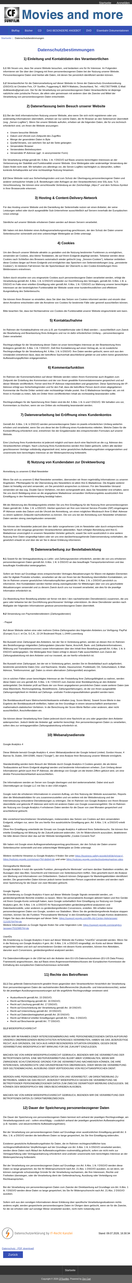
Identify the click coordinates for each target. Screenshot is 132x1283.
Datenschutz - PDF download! (18, 1248)
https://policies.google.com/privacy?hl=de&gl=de (29, 859)
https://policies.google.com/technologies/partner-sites (94, 859)
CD (39, 30)
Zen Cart (86, 1279)
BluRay (15, 30)
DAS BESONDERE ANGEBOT (64, 30)
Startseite (105, 3)
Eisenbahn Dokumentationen (113, 30)
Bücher (29, 30)
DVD (88, 30)
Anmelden (123, 3)
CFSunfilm (64, 1279)
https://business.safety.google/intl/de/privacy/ (99, 855)
